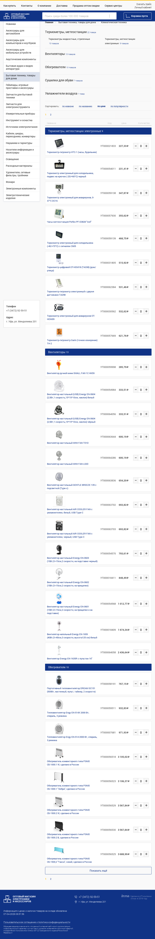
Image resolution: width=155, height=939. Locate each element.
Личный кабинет (143, 7)
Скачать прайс (144, 4)
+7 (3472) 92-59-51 (16, 310)
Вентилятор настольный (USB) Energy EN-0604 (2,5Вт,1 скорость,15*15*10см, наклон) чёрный (71, 420)
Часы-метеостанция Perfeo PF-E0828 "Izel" (69, 221)
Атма (133, 898)
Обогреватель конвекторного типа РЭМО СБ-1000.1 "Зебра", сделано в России (68, 787)
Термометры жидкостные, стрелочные (69, 38)
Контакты (26, 5)
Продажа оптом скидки (86, 5)
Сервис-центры (113, 5)
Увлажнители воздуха (65, 93)
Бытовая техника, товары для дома (77, 22)
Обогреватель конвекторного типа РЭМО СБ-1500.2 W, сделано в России (68, 811)
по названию (85, 106)
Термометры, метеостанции (70, 32)
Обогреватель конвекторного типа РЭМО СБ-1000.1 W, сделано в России (68, 763)
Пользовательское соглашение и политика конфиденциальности (36, 922)
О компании (44, 5)
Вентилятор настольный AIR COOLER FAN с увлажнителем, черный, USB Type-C (69, 535)
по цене (101, 106)
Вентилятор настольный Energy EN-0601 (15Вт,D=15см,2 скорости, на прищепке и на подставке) (69, 610)
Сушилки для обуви (64, 80)
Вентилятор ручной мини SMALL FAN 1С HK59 (70, 373)
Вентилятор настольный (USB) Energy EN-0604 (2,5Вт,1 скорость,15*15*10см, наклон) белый (71, 396)
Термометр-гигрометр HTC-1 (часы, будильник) (72, 152)
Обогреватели (60, 67)
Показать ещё (98, 870)
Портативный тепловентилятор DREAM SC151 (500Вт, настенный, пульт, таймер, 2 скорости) (71, 690)
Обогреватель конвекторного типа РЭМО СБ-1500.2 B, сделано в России (68, 836)
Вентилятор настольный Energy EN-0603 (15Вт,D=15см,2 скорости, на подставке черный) (72, 559)
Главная (49, 22)
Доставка (61, 5)
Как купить (9, 5)
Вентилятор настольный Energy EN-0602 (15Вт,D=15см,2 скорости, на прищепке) (68, 584)
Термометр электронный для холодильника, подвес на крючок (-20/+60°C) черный (70, 175)
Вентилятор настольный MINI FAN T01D (68, 442)
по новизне (68, 106)
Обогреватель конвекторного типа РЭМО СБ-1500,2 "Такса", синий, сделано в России (69, 860)
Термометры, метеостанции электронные (74, 131)
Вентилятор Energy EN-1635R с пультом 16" (69, 658)
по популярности (119, 106)
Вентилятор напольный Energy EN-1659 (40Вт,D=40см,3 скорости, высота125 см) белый (72, 636)
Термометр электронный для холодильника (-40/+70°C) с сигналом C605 (70, 244)
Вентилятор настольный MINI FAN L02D (67, 463)
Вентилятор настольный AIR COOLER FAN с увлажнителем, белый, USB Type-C (69, 511)
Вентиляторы (60, 54)
